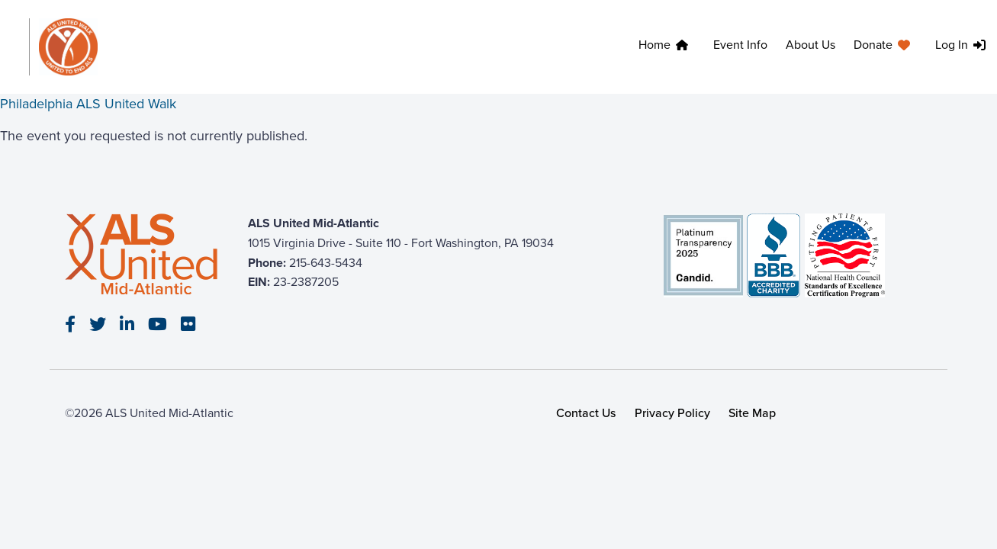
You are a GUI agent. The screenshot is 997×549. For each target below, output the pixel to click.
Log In (951, 45)
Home (654, 45)
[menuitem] (666, 47)
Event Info (740, 45)
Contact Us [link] (586, 413)
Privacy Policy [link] (672, 413)
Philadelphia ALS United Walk (88, 104)
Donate (873, 45)
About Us (810, 45)
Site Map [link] (752, 413)
